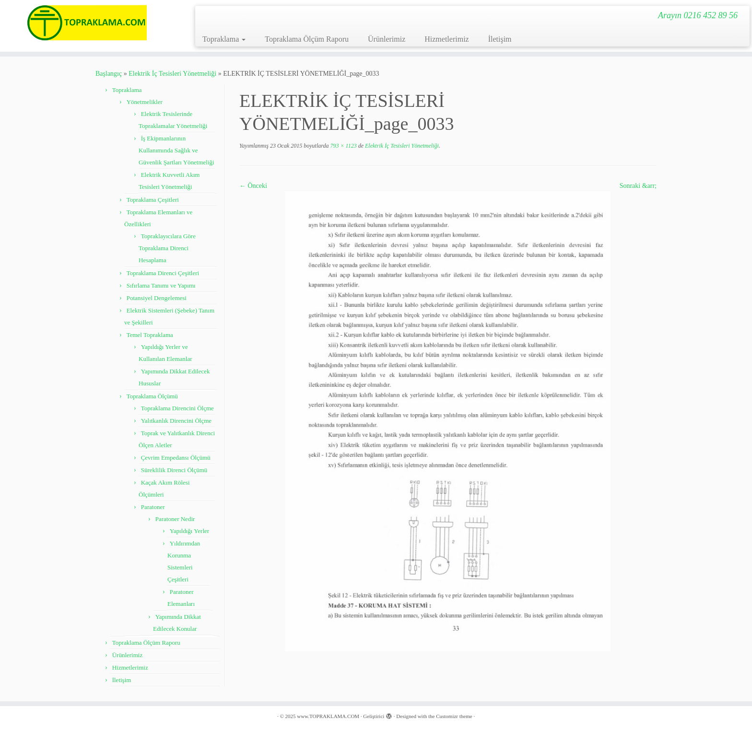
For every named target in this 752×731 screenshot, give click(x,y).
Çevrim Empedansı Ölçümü (176, 457)
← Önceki (253, 185)
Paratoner (153, 507)
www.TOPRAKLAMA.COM (328, 716)
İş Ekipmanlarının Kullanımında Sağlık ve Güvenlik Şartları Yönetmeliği (176, 150)
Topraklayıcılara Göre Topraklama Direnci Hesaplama (167, 248)
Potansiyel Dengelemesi (157, 298)
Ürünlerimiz (386, 39)
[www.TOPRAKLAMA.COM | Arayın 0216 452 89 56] (87, 23)
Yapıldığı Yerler (189, 530)
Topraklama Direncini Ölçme (177, 408)
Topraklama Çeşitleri (153, 199)
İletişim (500, 39)
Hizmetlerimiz (446, 39)
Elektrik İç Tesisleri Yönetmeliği (172, 73)
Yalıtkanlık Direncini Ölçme (176, 420)
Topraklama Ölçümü (152, 396)
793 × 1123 (342, 145)
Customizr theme (454, 716)
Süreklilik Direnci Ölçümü (174, 470)
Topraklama (224, 39)
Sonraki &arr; (638, 185)
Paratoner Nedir (175, 518)
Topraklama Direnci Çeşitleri (163, 273)
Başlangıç (108, 73)
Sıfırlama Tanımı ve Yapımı (161, 285)
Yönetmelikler (145, 101)
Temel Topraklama (150, 334)
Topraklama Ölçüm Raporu (307, 39)
